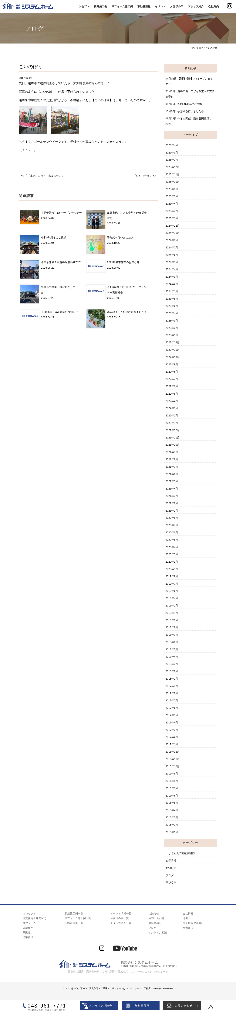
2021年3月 (172, 495)
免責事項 (188, 927)
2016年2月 (172, 824)
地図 (185, 918)
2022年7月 (172, 378)
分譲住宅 (28, 927)
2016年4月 (172, 810)
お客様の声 (176, 6)
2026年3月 (172, 152)
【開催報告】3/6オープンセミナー (61, 212)
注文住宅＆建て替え (34, 918)
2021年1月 (172, 510)
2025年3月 (172, 210)
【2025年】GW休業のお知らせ (59, 311)
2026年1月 (172, 159)
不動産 (27, 932)
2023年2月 (172, 327)
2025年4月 (172, 203)
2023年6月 (172, 305)
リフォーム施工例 (122, 6)
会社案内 (213, 6)
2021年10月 (173, 444)
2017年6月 (172, 707)
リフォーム (29, 923)
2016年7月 (172, 788)
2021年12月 (173, 430)
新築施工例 (100, 6)
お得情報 (171, 860)
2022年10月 (173, 357)
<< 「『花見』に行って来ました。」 (42, 175)
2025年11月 (173, 174)
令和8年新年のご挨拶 (53, 237)
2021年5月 (172, 481)
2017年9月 (172, 685)
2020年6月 (172, 532)
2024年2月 (172, 284)
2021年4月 (172, 488)
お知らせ (171, 867)
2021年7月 (172, 466)
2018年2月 (172, 671)
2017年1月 (172, 744)
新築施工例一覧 (74, 913)
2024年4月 (172, 269)
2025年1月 (172, 218)
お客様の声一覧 (119, 918)
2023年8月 (172, 298)
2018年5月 (172, 649)
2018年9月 (172, 620)
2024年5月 (172, 262)
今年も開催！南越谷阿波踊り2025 (61, 262)
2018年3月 (172, 663)
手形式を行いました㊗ (120, 237)
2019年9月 (172, 576)
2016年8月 (172, 780)
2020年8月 (172, 517)
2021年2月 (172, 503)
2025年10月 (173, 181)
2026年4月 (172, 145)
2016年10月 (173, 766)
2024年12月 (173, 225)
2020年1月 (172, 569)
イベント (160, 6)
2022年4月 (172, 401)
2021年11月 (173, 437)
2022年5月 (172, 393)
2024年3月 (172, 276)
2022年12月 (173, 342)
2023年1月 (172, 335)
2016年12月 (173, 751)
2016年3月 (172, 817)
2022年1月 (172, 422)
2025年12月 (173, 167)
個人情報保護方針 (193, 923)
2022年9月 (172, 364)
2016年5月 (172, 802)
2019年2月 (172, 605)
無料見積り (155, 923)
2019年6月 (172, 590)
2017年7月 (172, 700)
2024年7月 (172, 247)
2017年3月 (172, 729)
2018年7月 (172, 634)
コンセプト (82, 6)
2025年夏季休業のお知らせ (123, 262)
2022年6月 (172, 386)
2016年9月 (172, 773)
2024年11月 (173, 232)
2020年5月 (172, 539)
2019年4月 (172, 598)
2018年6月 (172, 642)
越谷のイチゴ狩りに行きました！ (127, 311)
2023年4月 (172, 313)
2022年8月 (172, 371)
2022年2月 (172, 415)
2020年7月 (172, 525)
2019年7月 (172, 583)
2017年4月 (172, 722)
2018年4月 (172, 656)
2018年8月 (172, 627)
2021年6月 (172, 474)
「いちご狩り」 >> (144, 175)
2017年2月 (172, 737)
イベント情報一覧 (120, 913)
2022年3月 (172, 408)
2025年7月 (172, 196)
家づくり (171, 882)
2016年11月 (173, 759)
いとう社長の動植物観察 (180, 853)
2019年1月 (172, 612)
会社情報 (188, 913)
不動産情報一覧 (74, 923)
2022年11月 (173, 349)
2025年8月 (172, 189)
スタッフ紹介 (196, 6)
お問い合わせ (156, 918)
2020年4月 (172, 547)
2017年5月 (172, 715)
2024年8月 (172, 240)
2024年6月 (172, 254)
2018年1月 (172, 678)
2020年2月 (172, 561)
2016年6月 (172, 795)
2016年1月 (172, 832)
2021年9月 (172, 452)
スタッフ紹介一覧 (120, 923)
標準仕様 (28, 937)
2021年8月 (172, 459)
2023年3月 (172, 320)
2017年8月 (172, 693)
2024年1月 (172, 291)
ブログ (170, 875)
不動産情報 (143, 6)
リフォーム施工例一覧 (78, 918)
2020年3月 (172, 554)
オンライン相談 (157, 932)
